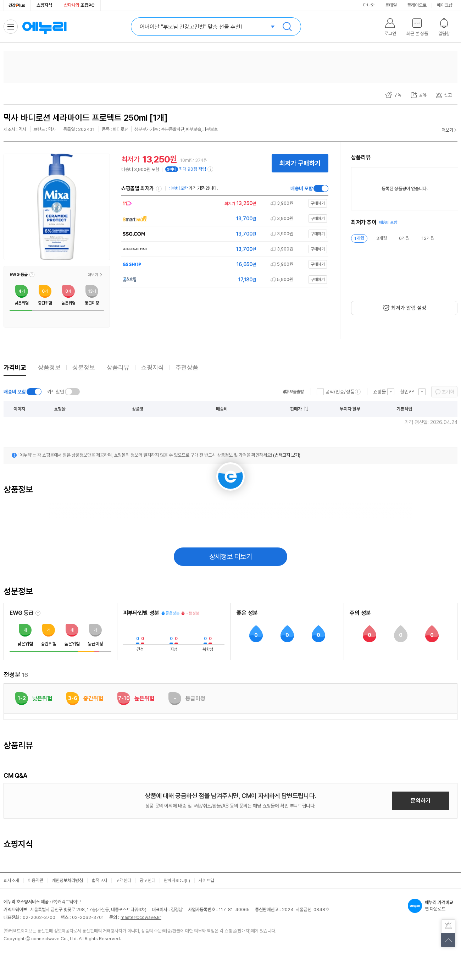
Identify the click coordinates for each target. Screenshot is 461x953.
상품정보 (49, 367)
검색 (287, 26)
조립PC (79, 5)
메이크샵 (444, 5)
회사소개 (11, 880)
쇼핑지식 (44, 5)
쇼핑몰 (379, 392)
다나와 (369, 5)
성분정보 (83, 367)
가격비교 (15, 367)
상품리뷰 (118, 367)
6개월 (404, 238)
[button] (32, 274)
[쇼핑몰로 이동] (223, 203)
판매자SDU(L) (177, 880)
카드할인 (55, 392)
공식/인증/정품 (339, 392)
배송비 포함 (301, 188)
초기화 (447, 392)
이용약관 (35, 880)
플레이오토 (417, 5)
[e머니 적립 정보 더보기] (210, 169)
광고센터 (147, 880)
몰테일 (391, 5)
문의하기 (421, 800)
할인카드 (408, 392)
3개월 (381, 238)
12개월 (428, 238)
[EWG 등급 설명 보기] (38, 613)
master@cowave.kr (141, 917)
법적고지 (99, 880)
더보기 (447, 130)
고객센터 (123, 880)
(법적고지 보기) (286, 455)
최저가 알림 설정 (408, 308)
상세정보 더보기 (230, 556)
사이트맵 (206, 880)
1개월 (359, 238)
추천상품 (187, 367)
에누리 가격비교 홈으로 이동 (44, 27)
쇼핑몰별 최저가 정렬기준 (158, 188)
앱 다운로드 (432, 906)
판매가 (296, 409)
